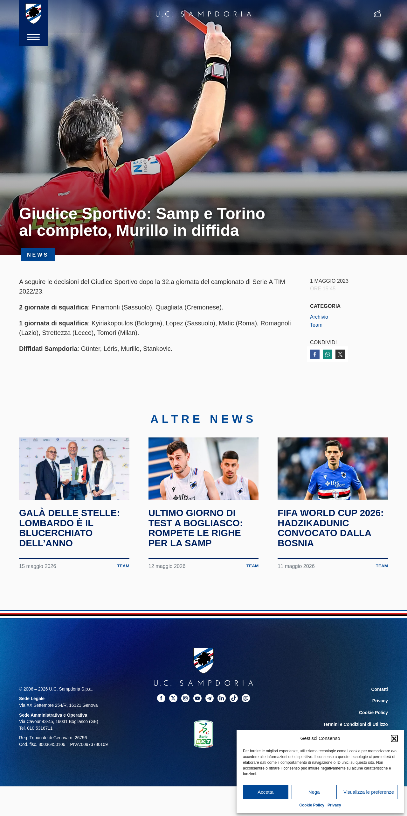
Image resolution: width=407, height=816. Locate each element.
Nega (314, 792)
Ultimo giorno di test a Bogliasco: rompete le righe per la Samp (196, 532)
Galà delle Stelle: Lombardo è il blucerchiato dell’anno (70, 532)
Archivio (319, 317)
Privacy (334, 805)
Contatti (379, 693)
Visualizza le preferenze (368, 792)
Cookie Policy (311, 805)
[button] (394, 738)
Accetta (265, 792)
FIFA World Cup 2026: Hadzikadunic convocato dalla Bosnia (332, 532)
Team (316, 325)
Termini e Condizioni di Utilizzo (356, 727)
